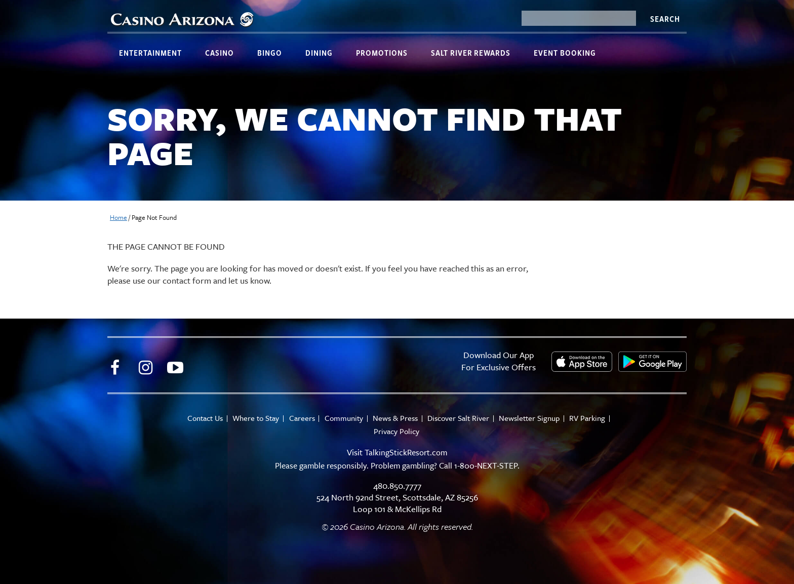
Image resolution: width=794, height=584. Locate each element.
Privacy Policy (396, 431)
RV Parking (591, 418)
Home (118, 217)
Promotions (382, 52)
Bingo (269, 52)
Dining (319, 52)
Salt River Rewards (470, 52)
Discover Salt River (460, 418)
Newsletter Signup (531, 418)
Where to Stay (253, 418)
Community (343, 418)
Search (665, 18)
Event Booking (565, 52)
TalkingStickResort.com (406, 452)
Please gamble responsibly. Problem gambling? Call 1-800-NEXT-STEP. (397, 465)
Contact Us (202, 418)
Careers (300, 418)
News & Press (395, 418)
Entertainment (150, 52)
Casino (219, 52)
